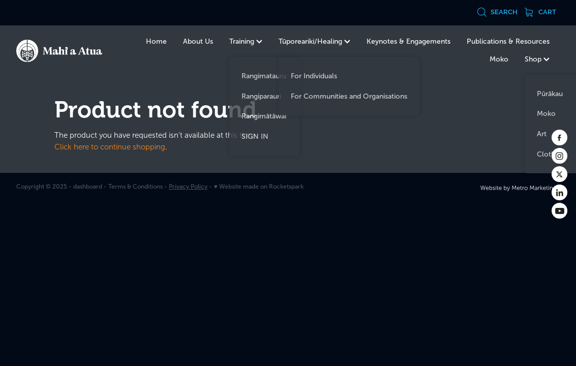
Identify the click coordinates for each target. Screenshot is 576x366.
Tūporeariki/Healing (314, 41)
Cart (540, 12)
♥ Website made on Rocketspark (258, 186)
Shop (537, 59)
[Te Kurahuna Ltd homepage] (70, 51)
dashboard (87, 186)
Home (156, 41)
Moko (499, 59)
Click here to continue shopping (109, 147)
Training (245, 41)
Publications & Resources (508, 41)
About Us (198, 41)
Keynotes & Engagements (408, 41)
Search (497, 12)
